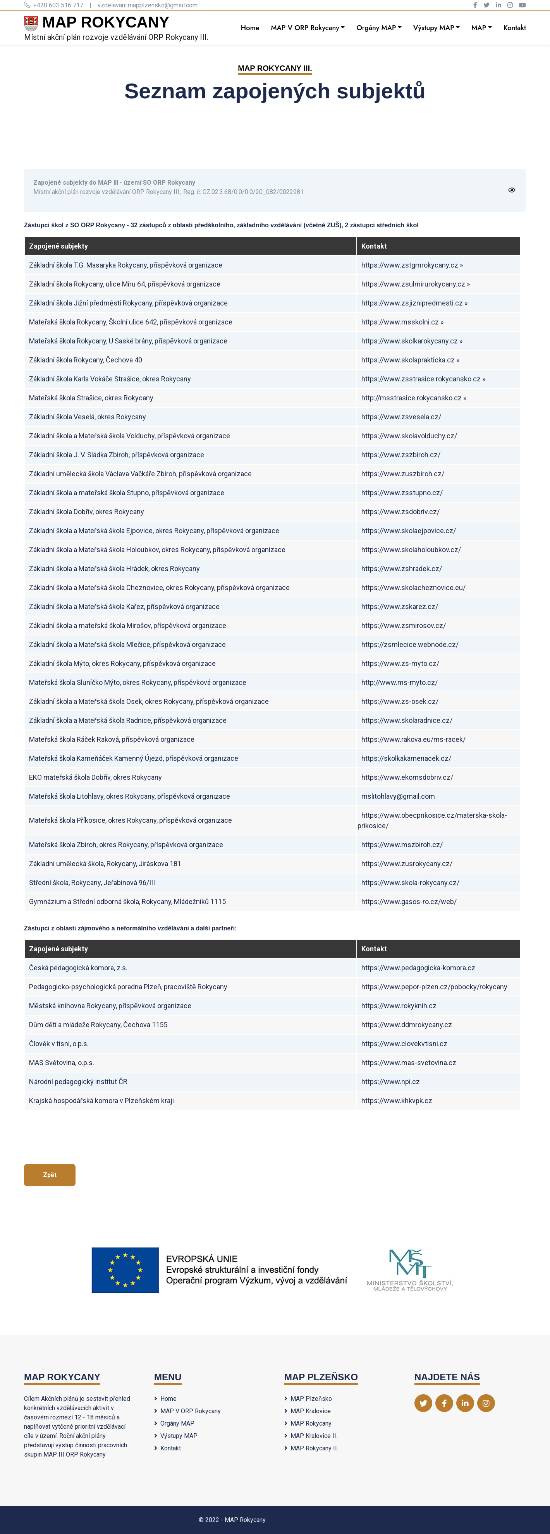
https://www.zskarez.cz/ (399, 606)
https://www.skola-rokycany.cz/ (410, 883)
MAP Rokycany (308, 1423)
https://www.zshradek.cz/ (401, 569)
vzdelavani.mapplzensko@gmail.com (148, 5)
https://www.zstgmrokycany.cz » (412, 265)
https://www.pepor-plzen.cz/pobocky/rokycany (434, 987)
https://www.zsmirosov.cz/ (403, 625)
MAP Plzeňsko (308, 1398)
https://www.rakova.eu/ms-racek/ (413, 739)
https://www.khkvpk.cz (396, 1100)
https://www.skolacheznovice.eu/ (413, 587)
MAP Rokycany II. (311, 1448)
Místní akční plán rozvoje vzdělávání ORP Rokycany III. (116, 27)
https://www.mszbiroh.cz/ (402, 845)
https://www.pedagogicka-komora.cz (418, 968)
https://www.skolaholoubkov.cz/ (411, 550)
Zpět (50, 1175)
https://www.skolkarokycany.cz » (411, 341)
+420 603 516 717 (53, 5)
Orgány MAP (376, 28)
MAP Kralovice (307, 1411)
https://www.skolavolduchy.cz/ (409, 436)
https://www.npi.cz (390, 1082)
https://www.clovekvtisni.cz (404, 1044)
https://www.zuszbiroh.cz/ (402, 474)
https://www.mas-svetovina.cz (408, 1063)
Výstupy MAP (433, 28)
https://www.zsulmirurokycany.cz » (415, 284)
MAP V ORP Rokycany (305, 28)
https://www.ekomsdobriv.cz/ (407, 777)
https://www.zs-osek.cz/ (399, 701)
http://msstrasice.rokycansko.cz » (413, 398)
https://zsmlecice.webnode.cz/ (410, 644)
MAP (478, 28)
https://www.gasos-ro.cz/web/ (409, 901)
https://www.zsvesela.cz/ (401, 417)
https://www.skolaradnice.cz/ (406, 720)
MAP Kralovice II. (310, 1436)
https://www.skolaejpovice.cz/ (408, 531)
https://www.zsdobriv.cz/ (400, 512)
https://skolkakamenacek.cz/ (406, 758)
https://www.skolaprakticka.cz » (410, 360)
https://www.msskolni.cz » (402, 322)
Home (250, 28)
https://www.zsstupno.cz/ (402, 493)
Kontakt (515, 28)
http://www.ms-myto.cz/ (399, 682)
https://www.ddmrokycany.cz (406, 1025)
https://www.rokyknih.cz (399, 1006)
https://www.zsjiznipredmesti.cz (412, 303)
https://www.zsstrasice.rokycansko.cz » (423, 379)
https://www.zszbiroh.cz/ (400, 455)
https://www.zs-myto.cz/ (400, 663)
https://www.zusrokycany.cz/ (406, 864)
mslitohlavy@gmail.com (398, 796)
